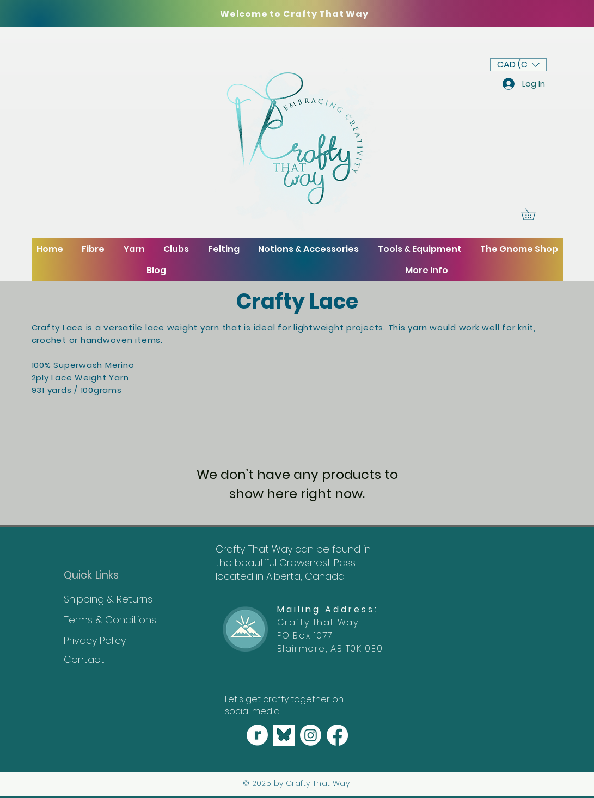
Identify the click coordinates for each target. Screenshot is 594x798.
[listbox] (518, 64)
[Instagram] (310, 735)
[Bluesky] (284, 735)
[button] (518, 64)
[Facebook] (337, 735)
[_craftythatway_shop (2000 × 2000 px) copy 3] (257, 735)
